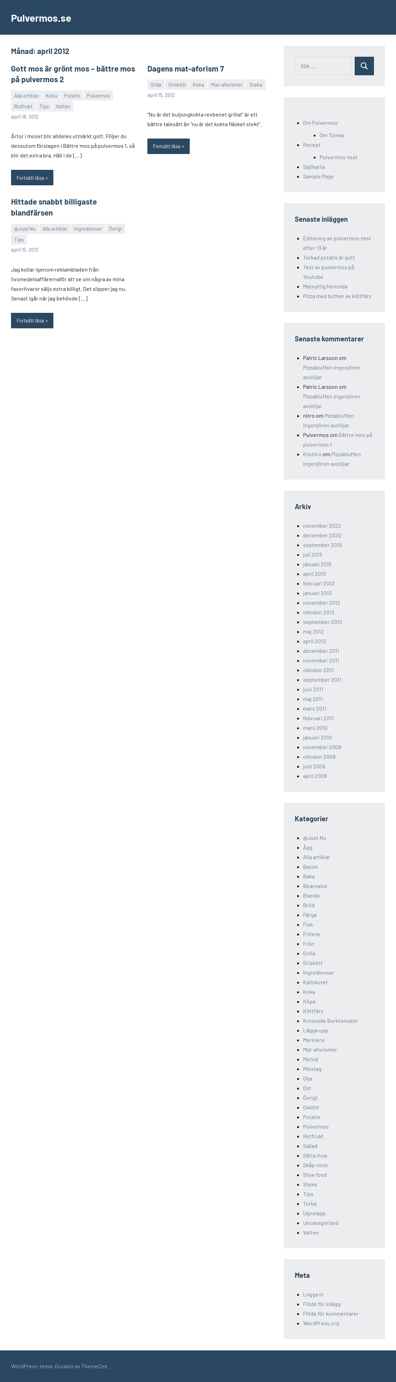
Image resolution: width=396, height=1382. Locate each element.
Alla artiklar (26, 95)
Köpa (309, 1001)
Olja (307, 1078)
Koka (51, 95)
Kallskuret (315, 982)
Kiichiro (312, 454)
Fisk (308, 924)
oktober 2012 (319, 612)
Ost (307, 1088)
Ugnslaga (314, 1213)
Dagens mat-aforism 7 (184, 68)
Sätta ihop (315, 1155)
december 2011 (321, 650)
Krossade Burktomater (330, 1020)
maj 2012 (313, 631)
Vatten (63, 105)
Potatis (72, 95)
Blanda (311, 895)
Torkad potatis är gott (329, 257)
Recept (312, 144)
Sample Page (318, 176)
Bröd (309, 905)
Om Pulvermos (320, 122)
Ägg (308, 847)
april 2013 (314, 573)
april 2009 (315, 775)
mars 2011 (314, 708)
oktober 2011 (318, 670)
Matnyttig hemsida (325, 286)
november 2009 (322, 747)
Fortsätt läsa (30, 177)
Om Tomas (332, 135)
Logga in (313, 1294)
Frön (308, 943)
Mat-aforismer (226, 84)
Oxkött (311, 1107)
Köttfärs (313, 1011)
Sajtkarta (314, 166)
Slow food (315, 1174)
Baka (309, 876)
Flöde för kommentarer (331, 1313)
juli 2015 (312, 554)
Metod (310, 1059)
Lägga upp (315, 1030)
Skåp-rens (315, 1165)
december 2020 (322, 535)
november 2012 (321, 602)
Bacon (310, 866)
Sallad (310, 1145)
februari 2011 (318, 718)
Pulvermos (98, 95)
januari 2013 (317, 593)
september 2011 (322, 679)
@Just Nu (24, 217)
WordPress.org (321, 1323)
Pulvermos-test (338, 157)
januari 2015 (317, 564)
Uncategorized (320, 1222)
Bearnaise (315, 885)
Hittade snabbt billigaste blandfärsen (72, 200)
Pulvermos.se (44, 17)
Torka (309, 1203)
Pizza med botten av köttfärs (337, 296)
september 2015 (322, 544)
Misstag (312, 1068)
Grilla (155, 84)
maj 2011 (313, 698)
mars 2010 (315, 727)
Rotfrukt (23, 105)
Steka (255, 84)
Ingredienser (88, 217)
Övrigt (115, 217)
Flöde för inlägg (322, 1304)
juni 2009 (314, 766)
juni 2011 (313, 689)
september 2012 (322, 621)
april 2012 (314, 641)
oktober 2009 (319, 756)
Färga (309, 914)
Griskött (177, 84)
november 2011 (321, 660)
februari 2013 (318, 583)
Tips (44, 105)
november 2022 (322, 525)
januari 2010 (317, 737)
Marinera (313, 1039)
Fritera (311, 934)
